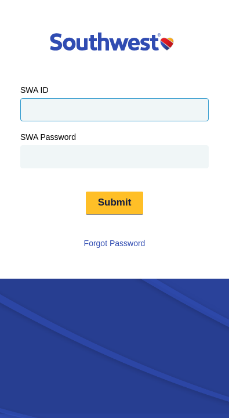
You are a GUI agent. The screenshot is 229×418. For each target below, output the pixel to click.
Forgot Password (115, 243)
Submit (115, 202)
